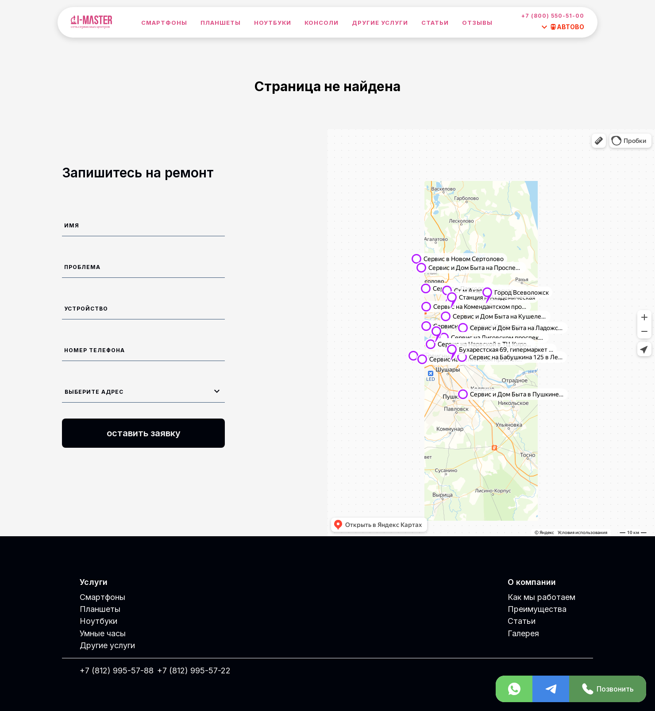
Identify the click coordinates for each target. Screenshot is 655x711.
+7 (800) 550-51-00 (552, 15)
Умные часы (103, 633)
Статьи (435, 22)
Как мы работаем (541, 597)
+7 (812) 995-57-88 (117, 670)
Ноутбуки (272, 22)
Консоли (321, 22)
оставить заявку (144, 433)
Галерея (523, 633)
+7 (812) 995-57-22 (194, 670)
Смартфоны (164, 22)
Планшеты (220, 22)
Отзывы (477, 22)
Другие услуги (380, 22)
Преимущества (537, 609)
